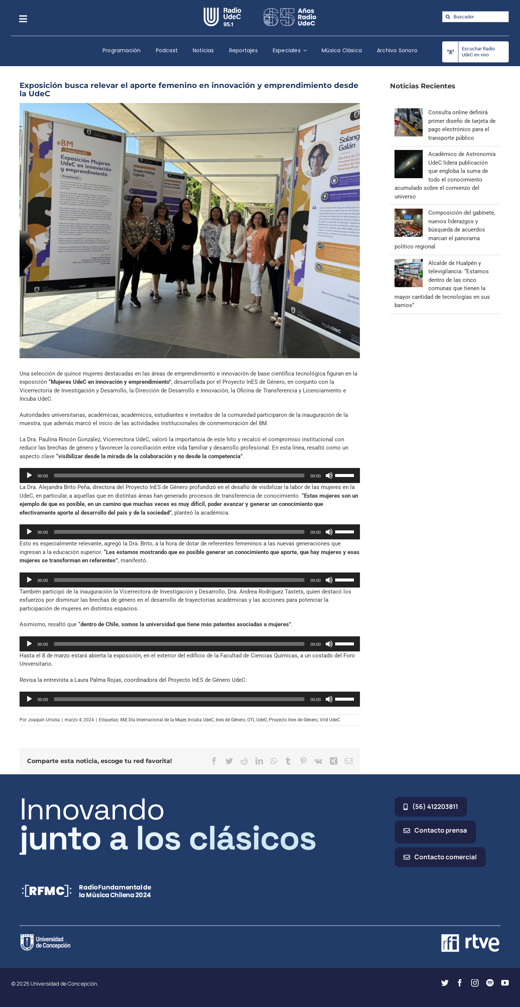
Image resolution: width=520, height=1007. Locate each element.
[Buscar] (447, 16)
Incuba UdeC (201, 719)
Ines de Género (230, 719)
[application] (190, 475)
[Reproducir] (29, 475)
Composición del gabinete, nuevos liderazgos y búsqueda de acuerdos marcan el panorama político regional (445, 229)
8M (123, 719)
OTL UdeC (257, 719)
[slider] (179, 475)
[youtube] (505, 983)
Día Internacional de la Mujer (157, 719)
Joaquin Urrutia (44, 719)
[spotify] (490, 983)
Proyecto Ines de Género (293, 719)
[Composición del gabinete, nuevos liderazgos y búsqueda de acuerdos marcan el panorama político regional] (409, 212)
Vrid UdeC (330, 719)
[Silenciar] (329, 475)
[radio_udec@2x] (222, 10)
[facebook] (460, 983)
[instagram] (475, 983)
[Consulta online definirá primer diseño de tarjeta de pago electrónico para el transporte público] (409, 112)
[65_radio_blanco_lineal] (290, 10)
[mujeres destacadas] (190, 230)
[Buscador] (475, 16)
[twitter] (445, 983)
